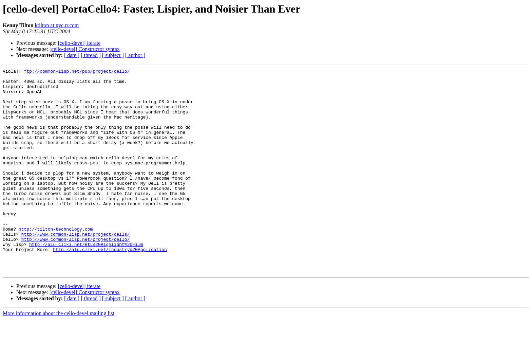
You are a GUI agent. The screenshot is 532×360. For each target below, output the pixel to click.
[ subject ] (113, 55)
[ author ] (135, 55)
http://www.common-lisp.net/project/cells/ (75, 268)
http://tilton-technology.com (56, 261)
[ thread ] (91, 55)
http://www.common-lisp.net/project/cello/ (75, 274)
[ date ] (71, 55)
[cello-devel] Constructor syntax (85, 49)
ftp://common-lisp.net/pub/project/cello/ (77, 72)
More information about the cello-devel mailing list (58, 354)
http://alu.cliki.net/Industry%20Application (110, 286)
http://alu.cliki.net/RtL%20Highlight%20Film (86, 280)
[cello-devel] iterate (79, 43)
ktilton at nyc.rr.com (57, 25)
